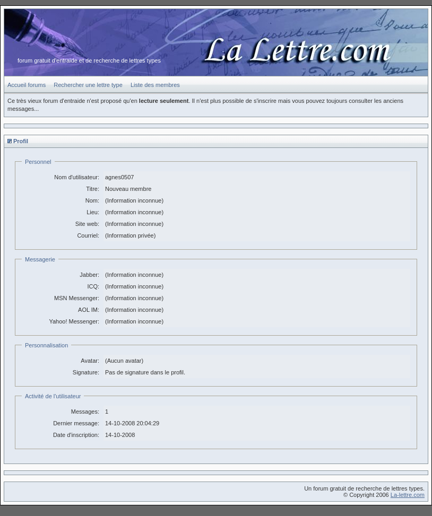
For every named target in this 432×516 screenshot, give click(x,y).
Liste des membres (155, 85)
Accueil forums (26, 85)
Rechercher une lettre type (88, 85)
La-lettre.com (408, 495)
